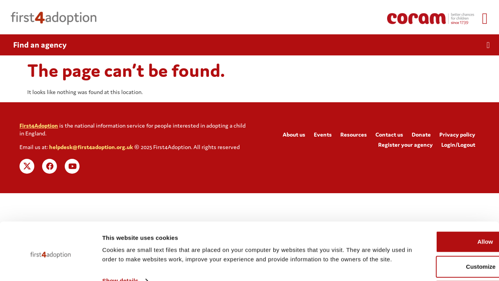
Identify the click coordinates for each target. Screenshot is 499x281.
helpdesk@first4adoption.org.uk (91, 147)
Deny (434, 260)
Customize (434, 235)
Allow (434, 210)
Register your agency (405, 144)
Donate (421, 134)
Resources (353, 134)
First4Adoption (38, 125)
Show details (120, 259)
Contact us (389, 134)
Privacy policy (457, 134)
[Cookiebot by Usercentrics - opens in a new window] (50, 266)
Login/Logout (458, 144)
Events (323, 134)
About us (294, 134)
